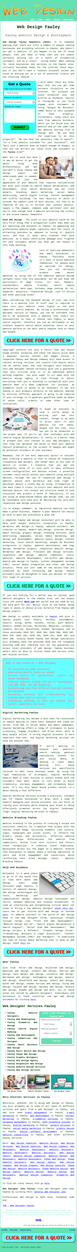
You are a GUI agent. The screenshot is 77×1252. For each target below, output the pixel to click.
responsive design (41, 292)
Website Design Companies (29, 1156)
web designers (61, 441)
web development (39, 1116)
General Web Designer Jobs (50, 1192)
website (21, 51)
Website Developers (32, 1149)
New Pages (14, 1230)
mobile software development (38, 1131)
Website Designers (61, 1149)
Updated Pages (25, 1230)
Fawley (11, 152)
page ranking (55, 288)
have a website (36, 211)
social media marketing (27, 1128)
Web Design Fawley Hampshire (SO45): (27, 42)
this (22, 943)
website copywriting (15, 1135)
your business (44, 450)
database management (15, 1122)
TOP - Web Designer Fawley (18, 1206)
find (12, 968)
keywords (8, 292)
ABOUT (48, 20)
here (5, 915)
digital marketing (24, 1125)
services (25, 577)
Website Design (48, 1143)
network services (60, 1125)
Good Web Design (12, 220)
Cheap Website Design (55, 1168)
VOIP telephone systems (56, 1122)
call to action (65, 292)
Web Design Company (56, 1146)
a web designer (44, 1109)
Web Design (9, 616)
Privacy (72, 1230)
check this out (64, 908)
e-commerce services (45, 1119)
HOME (33, 20)
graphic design (65, 1128)
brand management (36, 1112)
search (29, 325)
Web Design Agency (42, 1162)
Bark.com (29, 602)
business (24, 512)
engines (16, 322)
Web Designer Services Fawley (29, 1006)
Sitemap (4, 1230)
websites (69, 260)
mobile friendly (35, 285)
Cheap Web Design (54, 1159)
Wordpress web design (16, 526)
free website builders (59, 120)
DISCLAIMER (68, 20)
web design (33, 520)
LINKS (40, 20)
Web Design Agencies (23, 1143)
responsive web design (18, 555)
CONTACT (56, 20)
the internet (50, 67)
